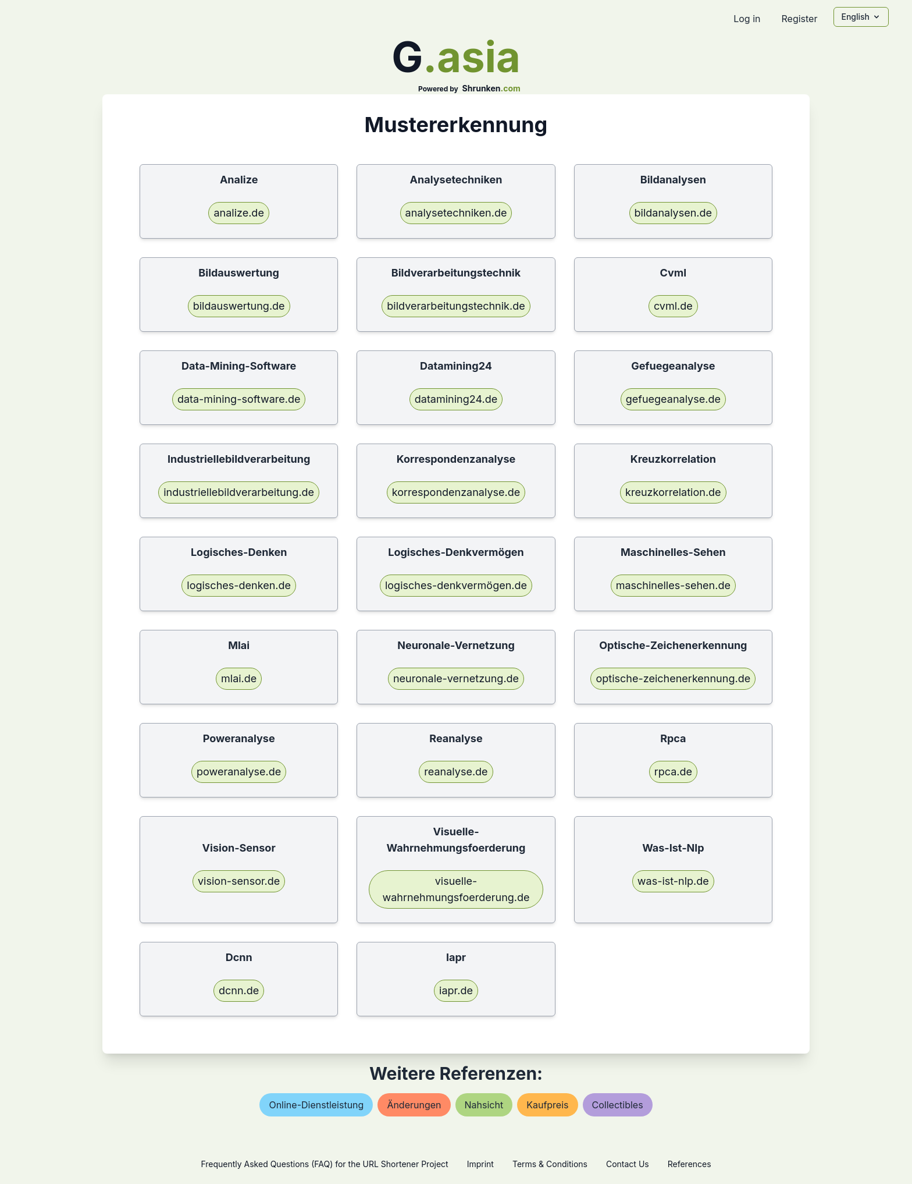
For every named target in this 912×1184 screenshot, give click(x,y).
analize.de (238, 213)
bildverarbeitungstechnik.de (456, 306)
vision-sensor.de (239, 881)
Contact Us (627, 1164)
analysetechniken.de (456, 213)
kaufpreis (547, 1105)
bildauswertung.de (239, 306)
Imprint (480, 1164)
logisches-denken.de (239, 585)
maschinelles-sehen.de (673, 585)
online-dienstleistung (316, 1105)
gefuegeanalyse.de (673, 399)
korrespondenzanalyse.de (456, 492)
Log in (746, 18)
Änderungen (414, 1105)
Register (799, 18)
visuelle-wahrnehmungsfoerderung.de (455, 889)
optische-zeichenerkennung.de (673, 678)
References (689, 1164)
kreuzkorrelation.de (673, 492)
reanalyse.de (455, 771)
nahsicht (484, 1105)
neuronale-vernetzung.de (456, 678)
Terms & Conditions (549, 1164)
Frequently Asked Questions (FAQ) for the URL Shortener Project (324, 1164)
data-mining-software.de (239, 399)
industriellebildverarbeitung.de (238, 492)
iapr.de (456, 990)
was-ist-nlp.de (673, 881)
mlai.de (238, 678)
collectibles (617, 1105)
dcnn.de (239, 990)
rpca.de (673, 771)
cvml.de (673, 306)
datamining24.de (456, 399)
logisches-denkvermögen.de (456, 585)
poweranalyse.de (239, 771)
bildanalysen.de (673, 213)
